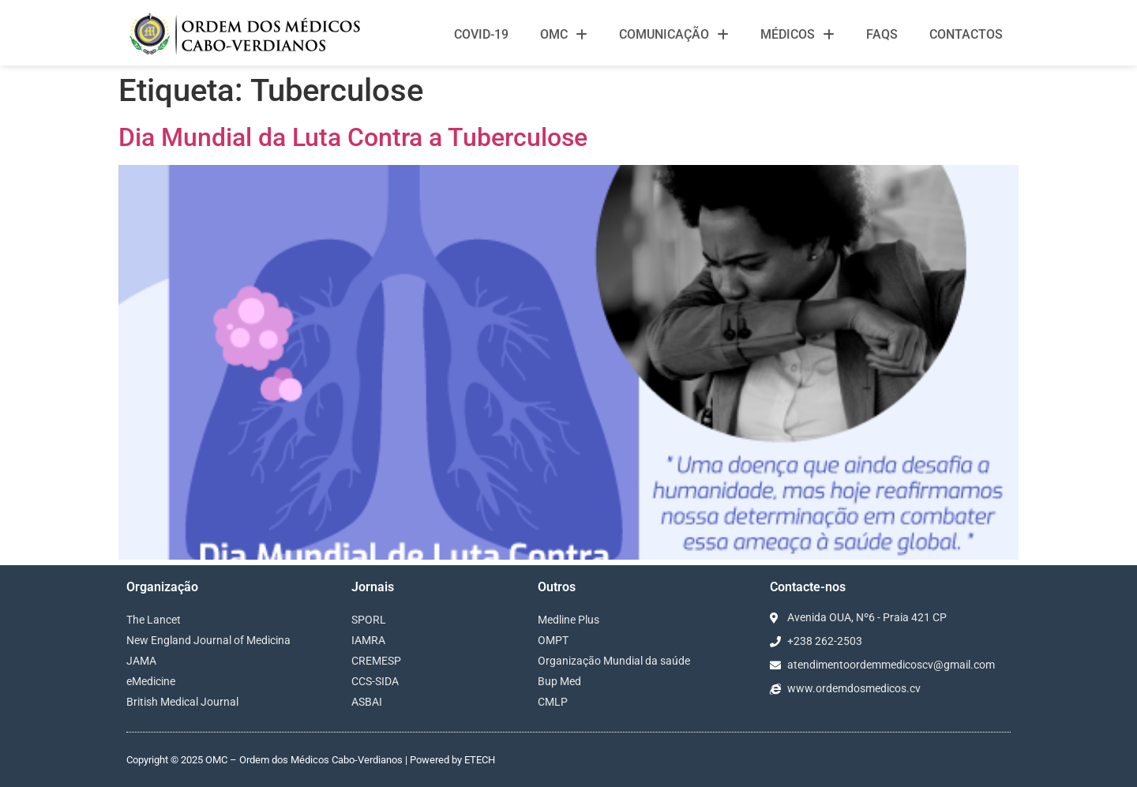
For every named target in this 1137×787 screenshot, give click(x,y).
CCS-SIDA (375, 681)
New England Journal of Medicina (208, 640)
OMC (563, 35)
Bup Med (559, 681)
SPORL (368, 619)
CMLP (553, 701)
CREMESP (376, 660)
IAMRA (368, 640)
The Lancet (153, 619)
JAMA (141, 660)
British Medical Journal (182, 701)
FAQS (882, 34)
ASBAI (366, 701)
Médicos (797, 35)
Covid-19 (481, 34)
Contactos (966, 34)
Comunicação (674, 35)
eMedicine (150, 681)
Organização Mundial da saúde (614, 660)
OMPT (553, 640)
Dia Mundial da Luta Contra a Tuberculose (352, 137)
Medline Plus (568, 619)
